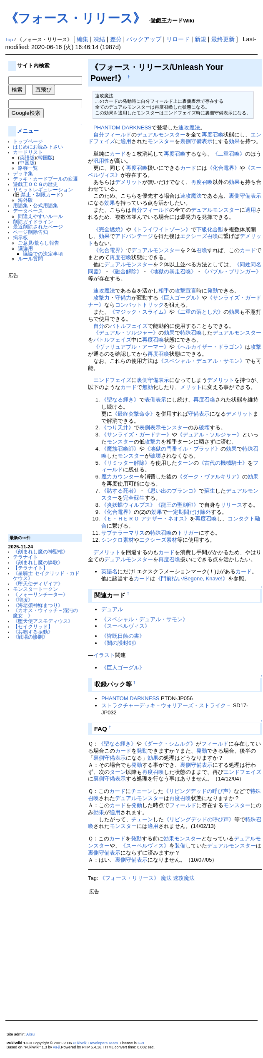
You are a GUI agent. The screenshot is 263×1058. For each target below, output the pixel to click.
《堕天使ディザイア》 (38, 583)
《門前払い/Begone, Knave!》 (191, 578)
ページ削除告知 (30, 232)
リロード (178, 39)
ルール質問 (30, 258)
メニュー (28, 131)
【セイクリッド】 (33, 626)
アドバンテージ (134, 236)
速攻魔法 (189, 127)
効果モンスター (182, 838)
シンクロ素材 (117, 540)
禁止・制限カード (41, 194)
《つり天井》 (117, 427)
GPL (141, 1043)
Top (9, 39)
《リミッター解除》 (125, 463)
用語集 (20, 205)
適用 (125, 141)
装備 (180, 845)
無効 (147, 387)
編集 (82, 39)
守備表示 (199, 414)
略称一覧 (28, 168)
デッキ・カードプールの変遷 (45, 178)
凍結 (99, 39)
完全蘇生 (134, 498)
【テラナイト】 (30, 567)
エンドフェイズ (112, 380)
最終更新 (223, 39)
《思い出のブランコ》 (172, 491)
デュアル (112, 609)
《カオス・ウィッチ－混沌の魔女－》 (45, 612)
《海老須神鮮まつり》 (38, 605)
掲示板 (20, 237)
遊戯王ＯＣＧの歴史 (35, 184)
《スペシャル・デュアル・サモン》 (201, 361)
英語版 (27, 157)
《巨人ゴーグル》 (180, 298)
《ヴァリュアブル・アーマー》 (131, 347)
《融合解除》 (126, 271)
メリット (191, 387)
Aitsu (30, 1034)
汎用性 (101, 161)
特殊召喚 (191, 333)
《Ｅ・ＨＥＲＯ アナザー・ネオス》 (145, 518)
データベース (28, 210)
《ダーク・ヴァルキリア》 (209, 476)
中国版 (27, 162)
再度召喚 (212, 134)
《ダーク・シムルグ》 (169, 744)
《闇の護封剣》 (120, 643)
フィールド (117, 134)
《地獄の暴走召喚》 (172, 271)
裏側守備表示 (196, 141)
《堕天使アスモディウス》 (43, 621)
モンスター (161, 141)
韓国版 (45, 157)
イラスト (104, 655)
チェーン (142, 791)
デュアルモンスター (161, 134)
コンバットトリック (139, 305)
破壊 (204, 427)
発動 (212, 290)
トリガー (188, 533)
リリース (231, 505)
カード (118, 154)
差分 (116, 39)
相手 (163, 290)
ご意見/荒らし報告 (38, 242)
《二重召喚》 (229, 154)
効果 (234, 141)
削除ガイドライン (33, 221)
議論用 (25, 248)
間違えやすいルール (40, 216)
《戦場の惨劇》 (30, 636)
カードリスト (28, 152)
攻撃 (255, 347)
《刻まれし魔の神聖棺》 (40, 551)
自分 (98, 134)
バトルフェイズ (129, 326)
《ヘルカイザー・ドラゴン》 (210, 347)
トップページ (28, 141)
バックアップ (143, 39)
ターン (185, 463)
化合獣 (215, 229)
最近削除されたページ (38, 226)
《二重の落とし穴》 (199, 312)
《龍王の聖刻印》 (177, 505)
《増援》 (23, 599)
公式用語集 (45, 205)
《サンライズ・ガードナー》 (136, 434)
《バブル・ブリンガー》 (231, 271)
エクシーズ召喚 (199, 236)
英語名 (109, 571)
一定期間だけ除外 (189, 512)
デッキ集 (23, 173)
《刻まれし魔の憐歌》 (38, 562)
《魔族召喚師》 (120, 449)
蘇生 (209, 491)
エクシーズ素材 (158, 540)
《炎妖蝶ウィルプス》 (128, 505)
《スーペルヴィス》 (125, 626)
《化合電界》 (223, 168)
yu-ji (56, 1047)
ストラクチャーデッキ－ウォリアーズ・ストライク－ (166, 705)
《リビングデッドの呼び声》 (198, 791)
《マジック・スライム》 (139, 312)
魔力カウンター (120, 476)
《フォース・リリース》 (75, 18)
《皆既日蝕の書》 (123, 636)
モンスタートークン (35, 589)
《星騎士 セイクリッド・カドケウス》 (46, 575)
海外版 (25, 200)
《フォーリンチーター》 (40, 594)
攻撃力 (101, 298)
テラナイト (25, 557)
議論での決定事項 (43, 253)
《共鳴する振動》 (33, 631)
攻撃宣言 (185, 290)
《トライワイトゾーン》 (161, 229)
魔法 (166, 878)
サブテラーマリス (123, 533)
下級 (201, 229)
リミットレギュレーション (43, 189)
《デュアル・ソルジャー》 (125, 333)
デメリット (128, 182)
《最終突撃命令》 (133, 414)
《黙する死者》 (120, 491)
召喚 (201, 250)
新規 (200, 39)
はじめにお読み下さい (38, 146)
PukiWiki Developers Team (95, 1043)
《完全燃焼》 (109, 229)
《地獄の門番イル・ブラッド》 (182, 449)
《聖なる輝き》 (120, 399)
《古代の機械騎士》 (223, 463)
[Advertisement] (41, 403)
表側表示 (155, 399)
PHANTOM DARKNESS (122, 127)
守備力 (123, 298)
